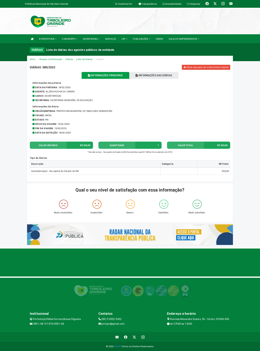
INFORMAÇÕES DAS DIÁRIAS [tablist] (155, 75)
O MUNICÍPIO (69, 39)
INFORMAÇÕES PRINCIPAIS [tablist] (104, 75)
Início (33, 59)
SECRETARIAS (91, 39)
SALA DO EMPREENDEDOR (184, 39)
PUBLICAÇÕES (141, 39)
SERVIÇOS (110, 39)
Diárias (69, 59)
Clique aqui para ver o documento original (206, 67)
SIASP (117, 346)
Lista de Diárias (84, 59)
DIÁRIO (159, 39)
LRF (125, 39)
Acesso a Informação (50, 59)
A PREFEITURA (47, 39)
